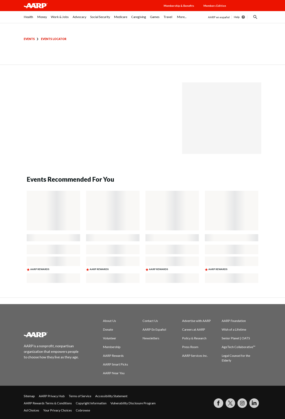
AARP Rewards (113, 355)
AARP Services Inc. (195, 355)
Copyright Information (91, 403)
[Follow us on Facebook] (218, 403)
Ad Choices (31, 410)
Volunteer (109, 338)
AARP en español (219, 17)
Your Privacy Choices (57, 410)
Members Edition (214, 5)
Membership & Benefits (179, 5)
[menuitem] (28, 19)
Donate (108, 329)
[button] (247, 9)
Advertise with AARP (196, 321)
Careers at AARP (193, 329)
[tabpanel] (234, 17)
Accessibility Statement (111, 396)
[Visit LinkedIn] (254, 403)
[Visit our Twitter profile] (230, 403)
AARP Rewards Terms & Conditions (48, 403)
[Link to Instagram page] (242, 403)
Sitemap (29, 396)
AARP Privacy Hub (52, 396)
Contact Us (150, 321)
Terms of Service (80, 396)
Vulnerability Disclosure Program (133, 403)
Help (237, 17)
